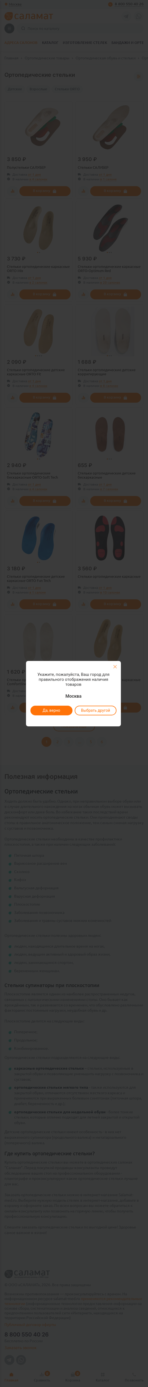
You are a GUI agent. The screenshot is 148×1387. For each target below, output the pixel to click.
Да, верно (51, 710)
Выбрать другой (95, 710)
